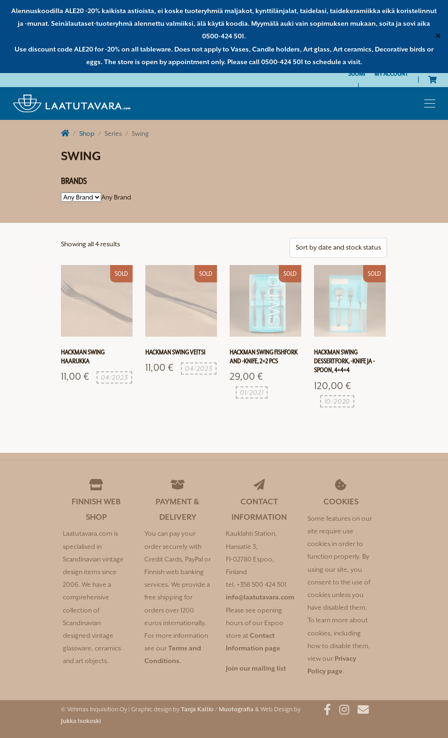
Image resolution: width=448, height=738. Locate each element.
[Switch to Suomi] (356, 73)
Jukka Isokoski (81, 720)
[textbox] (116, 197)
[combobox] (116, 197)
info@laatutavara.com (260, 597)
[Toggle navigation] (429, 103)
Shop (87, 133)
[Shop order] (338, 247)
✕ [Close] (438, 36)
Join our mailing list (256, 668)
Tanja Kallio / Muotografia (217, 709)
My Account (391, 73)
